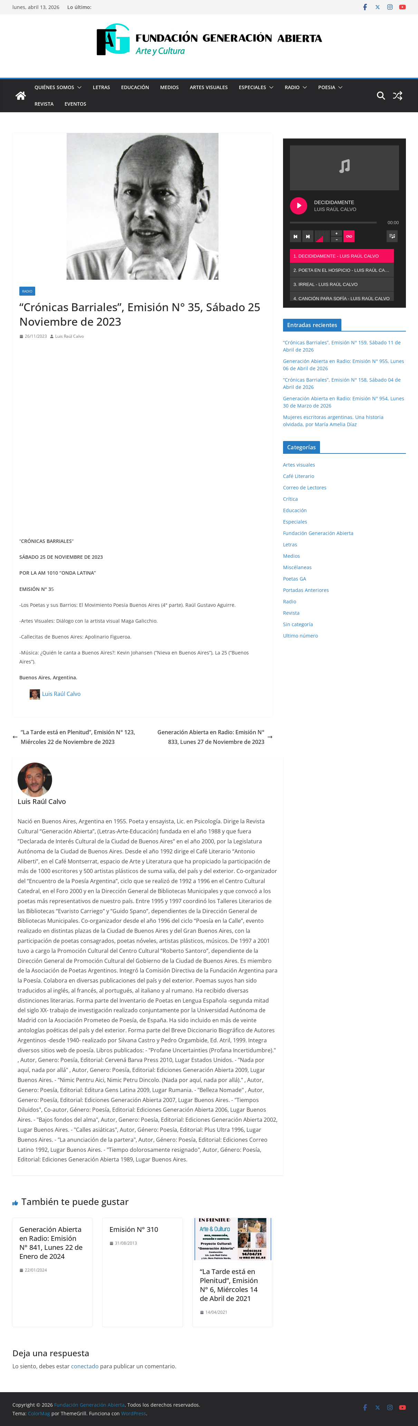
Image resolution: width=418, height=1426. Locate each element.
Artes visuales (209, 87)
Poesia (326, 87)
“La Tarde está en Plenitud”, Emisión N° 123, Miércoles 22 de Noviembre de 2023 (73, 737)
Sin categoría (298, 624)
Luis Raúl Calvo (69, 336)
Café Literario (298, 476)
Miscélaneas (297, 567)
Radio (292, 87)
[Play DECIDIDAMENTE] (298, 205)
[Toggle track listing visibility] (392, 236)
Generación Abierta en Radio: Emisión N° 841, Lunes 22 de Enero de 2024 (50, 1243)
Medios (169, 87)
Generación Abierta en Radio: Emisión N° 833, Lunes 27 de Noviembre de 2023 (215, 737)
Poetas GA (294, 578)
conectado (85, 1366)
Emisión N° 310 (133, 1229)
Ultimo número (300, 635)
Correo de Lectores (305, 487)
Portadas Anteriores (306, 590)
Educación (135, 87)
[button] (78, 87)
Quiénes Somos (54, 87)
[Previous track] (295, 236)
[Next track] (307, 236)
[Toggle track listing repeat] (348, 236)
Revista (44, 104)
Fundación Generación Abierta (318, 533)
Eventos (75, 104)
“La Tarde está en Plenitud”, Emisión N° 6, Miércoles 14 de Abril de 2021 (229, 1285)
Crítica (290, 499)
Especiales (252, 87)
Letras (101, 87)
